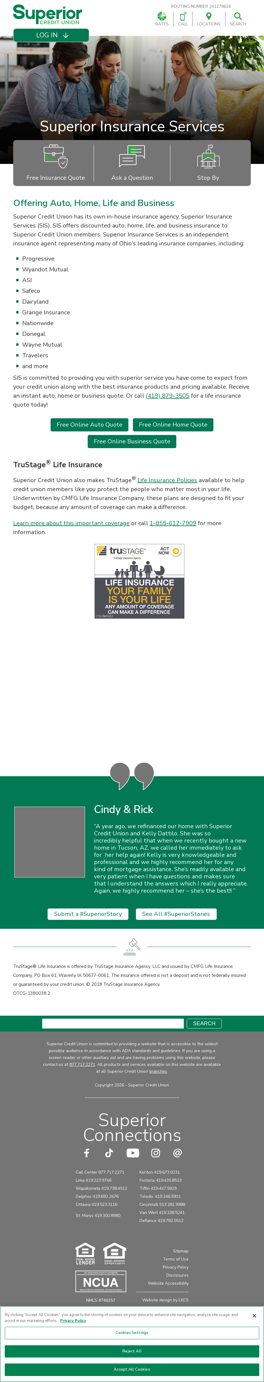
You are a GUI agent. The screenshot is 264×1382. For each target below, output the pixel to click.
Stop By (208, 163)
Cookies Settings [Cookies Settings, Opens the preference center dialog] (132, 1332)
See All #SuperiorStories (176, 928)
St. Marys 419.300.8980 (98, 1229)
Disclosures (177, 1289)
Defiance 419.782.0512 (161, 1234)
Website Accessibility (168, 1297)
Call (183, 19)
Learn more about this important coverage (71, 523)
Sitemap (181, 1265)
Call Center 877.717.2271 (100, 1186)
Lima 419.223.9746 (93, 1194)
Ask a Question (132, 163)
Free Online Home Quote (173, 425)
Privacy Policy (176, 1281)
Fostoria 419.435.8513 (160, 1194)
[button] (51, 35)
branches (158, 1085)
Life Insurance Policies (167, 480)
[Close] (254, 1315)
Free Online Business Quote (132, 441)
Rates (162, 19)
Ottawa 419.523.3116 (96, 1218)
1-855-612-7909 (173, 523)
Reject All (131, 1351)
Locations (209, 19)
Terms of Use (176, 1273)
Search (238, 19)
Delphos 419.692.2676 (97, 1210)
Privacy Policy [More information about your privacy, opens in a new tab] (73, 1320)
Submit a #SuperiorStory (88, 928)
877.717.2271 (82, 1078)
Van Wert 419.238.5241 (162, 1226)
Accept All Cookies (132, 1369)
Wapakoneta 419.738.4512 (101, 1202)
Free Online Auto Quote (89, 425)
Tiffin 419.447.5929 (158, 1202)
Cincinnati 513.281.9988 (162, 1218)
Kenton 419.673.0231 (159, 1186)
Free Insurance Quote (55, 163)
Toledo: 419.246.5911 (160, 1210)
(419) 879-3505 (167, 396)
